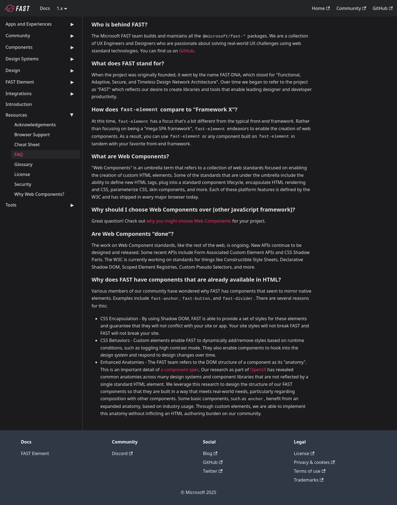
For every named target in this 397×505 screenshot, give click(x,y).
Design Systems (41, 58)
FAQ (18, 154)
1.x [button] (60, 8)
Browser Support (32, 135)
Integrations (41, 93)
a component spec (180, 370)
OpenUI (258, 370)
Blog (210, 453)
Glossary (23, 164)
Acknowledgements (35, 125)
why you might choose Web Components (188, 221)
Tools (41, 205)
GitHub (383, 8)
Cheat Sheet (27, 144)
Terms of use (309, 471)
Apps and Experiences (41, 24)
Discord (122, 453)
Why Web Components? (39, 194)
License (22, 174)
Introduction (19, 104)
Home (321, 8)
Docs (45, 8)
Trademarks (308, 480)
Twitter (212, 471)
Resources (41, 115)
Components (41, 47)
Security (22, 184)
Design (41, 70)
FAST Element (41, 81)
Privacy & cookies (314, 462)
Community (351, 8)
